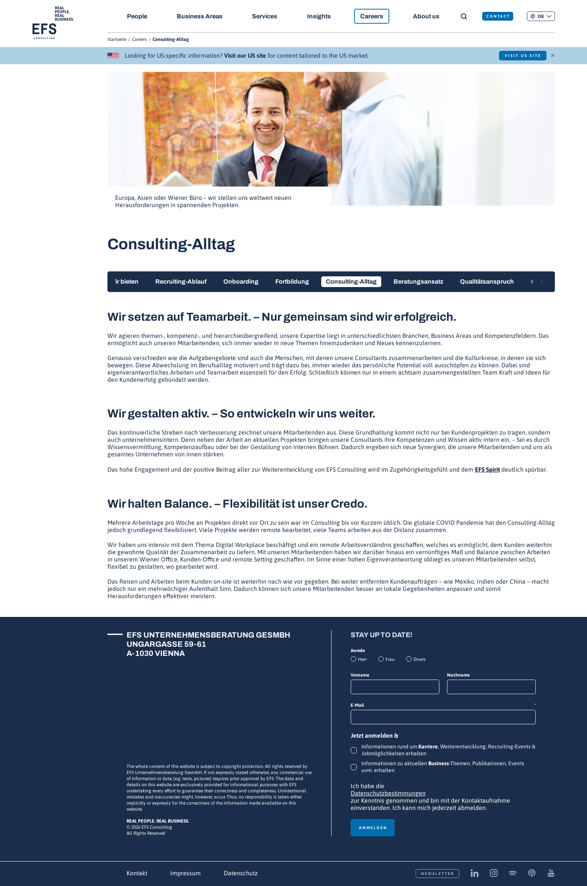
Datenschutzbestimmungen (388, 793)
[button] (540, 16)
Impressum (185, 873)
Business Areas (200, 16)
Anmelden (373, 828)
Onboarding (241, 281)
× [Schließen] (553, 54)
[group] (331, 144)
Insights (320, 16)
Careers (373, 16)
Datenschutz (241, 873)
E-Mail (443, 705)
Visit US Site (521, 56)
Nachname (458, 675)
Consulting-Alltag (351, 281)
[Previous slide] (532, 282)
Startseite (116, 39)
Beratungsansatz (418, 281)
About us (428, 16)
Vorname (360, 675)
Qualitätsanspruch (487, 281)
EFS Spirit (487, 469)
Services (265, 16)
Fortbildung (292, 281)
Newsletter (437, 873)
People (137, 16)
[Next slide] (541, 282)
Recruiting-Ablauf (181, 281)
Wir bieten (124, 281)
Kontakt (137, 873)
